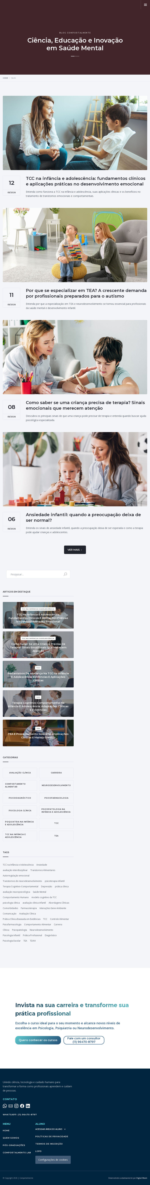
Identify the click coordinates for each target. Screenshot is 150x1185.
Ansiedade (41, 864)
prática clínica (62, 886)
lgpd (38, 1151)
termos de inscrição (49, 1144)
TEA (25, 940)
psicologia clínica (11, 902)
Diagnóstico (51, 935)
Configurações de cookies (53, 1159)
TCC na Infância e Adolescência (18, 864)
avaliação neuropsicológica (16, 891)
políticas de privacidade (51, 1136)
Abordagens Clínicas (59, 902)
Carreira (58, 924)
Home (5, 78)
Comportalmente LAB (17, 1152)
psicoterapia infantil (55, 881)
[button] (145, 4)
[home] (28, 4)
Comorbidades (10, 908)
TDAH (33, 940)
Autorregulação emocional (16, 875)
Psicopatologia (19, 929)
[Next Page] (75, 550)
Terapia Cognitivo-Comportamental (20, 886)
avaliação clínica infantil (34, 902)
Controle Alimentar (59, 919)
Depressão (46, 886)
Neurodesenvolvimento (41, 929)
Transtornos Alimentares (42, 870)
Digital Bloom (127, 1178)
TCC (45, 919)
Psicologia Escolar (12, 940)
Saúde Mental (39, 891)
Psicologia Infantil (11, 935)
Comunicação (9, 913)
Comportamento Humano (16, 897)
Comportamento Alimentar (37, 924)
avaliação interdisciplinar (15, 870)
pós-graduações (14, 1145)
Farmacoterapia (29, 908)
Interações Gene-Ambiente (53, 908)
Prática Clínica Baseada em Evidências (21, 919)
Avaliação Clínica (27, 913)
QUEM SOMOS (11, 1138)
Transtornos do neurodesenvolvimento (22, 881)
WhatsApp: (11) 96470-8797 (20, 1114)
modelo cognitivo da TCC (44, 897)
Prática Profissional (32, 935)
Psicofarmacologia (12, 924)
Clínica (6, 929)
